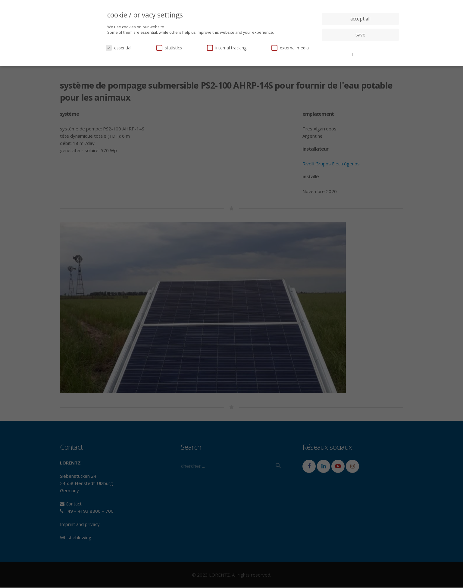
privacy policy (366, 54)
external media (290, 48)
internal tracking (226, 48)
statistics (169, 48)
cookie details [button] (339, 54)
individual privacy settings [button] (360, 47)
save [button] (360, 34)
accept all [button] (360, 18)
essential (118, 48)
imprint (386, 54)
